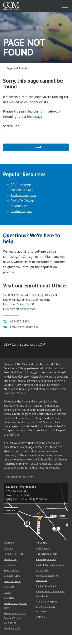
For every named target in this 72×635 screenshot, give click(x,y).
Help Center (10, 564)
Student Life (19, 206)
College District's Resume (52, 459)
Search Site (11, 126)
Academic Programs (23, 195)
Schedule (9, 542)
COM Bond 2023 (12, 628)
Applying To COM (22, 190)
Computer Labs (12, 575)
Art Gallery (41, 542)
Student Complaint (46, 585)
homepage (34, 116)
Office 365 (9, 586)
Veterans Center (12, 581)
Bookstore (9, 597)
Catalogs (8, 548)
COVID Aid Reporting (46, 601)
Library (7, 592)
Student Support (21, 211)
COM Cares (41, 617)
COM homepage (21, 184)
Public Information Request (50, 564)
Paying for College (22, 200)
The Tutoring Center (46, 553)
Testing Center (11, 570)
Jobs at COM (42, 570)
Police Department (46, 559)
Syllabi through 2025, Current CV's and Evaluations (15, 618)
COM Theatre (43, 548)
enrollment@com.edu (24, 327)
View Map (11, 510)
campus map (27, 309)
